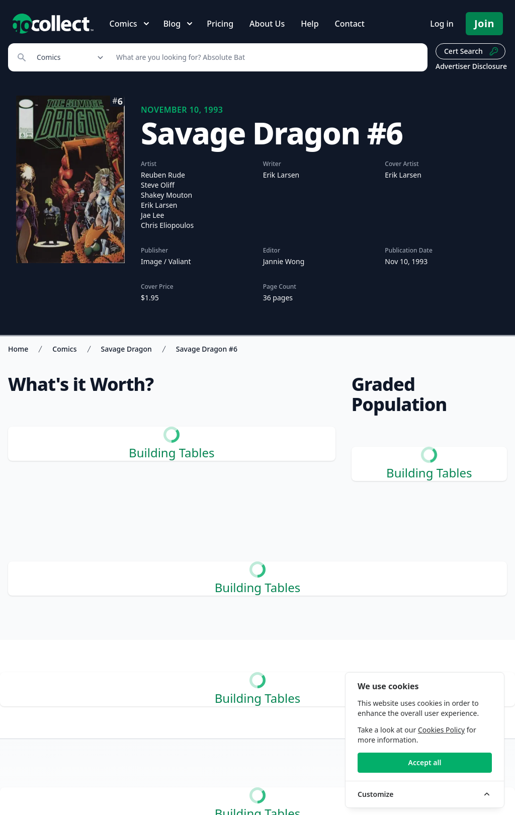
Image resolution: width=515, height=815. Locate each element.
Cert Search (471, 51)
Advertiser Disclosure (471, 66)
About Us (267, 23)
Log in (442, 23)
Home (18, 349)
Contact (350, 23)
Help (309, 23)
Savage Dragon (126, 349)
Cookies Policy (441, 730)
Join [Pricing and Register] (484, 23)
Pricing (220, 23)
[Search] (266, 57)
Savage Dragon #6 (206, 349)
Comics (64, 349)
